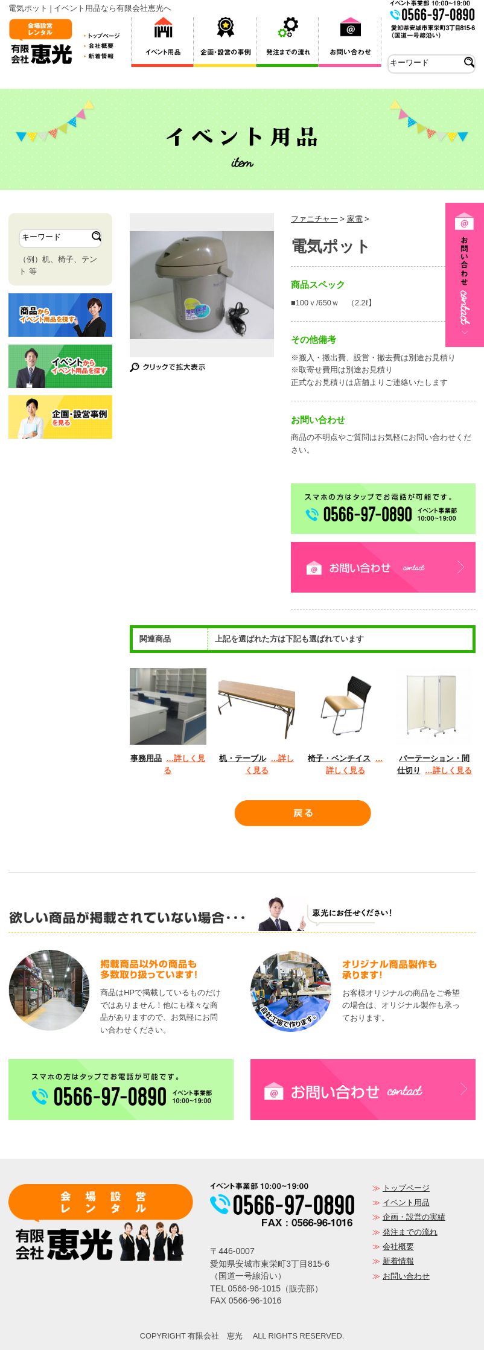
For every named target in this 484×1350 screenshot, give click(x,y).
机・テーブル (242, 758)
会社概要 (398, 1246)
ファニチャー (314, 218)
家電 (355, 218)
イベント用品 (406, 1202)
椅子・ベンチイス (339, 758)
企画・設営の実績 (414, 1216)
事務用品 (146, 758)
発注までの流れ (410, 1232)
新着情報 (398, 1261)
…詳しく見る (448, 770)
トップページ (406, 1187)
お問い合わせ (406, 1276)
